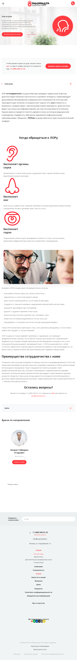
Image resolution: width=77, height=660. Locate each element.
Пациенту (38, 589)
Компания (38, 566)
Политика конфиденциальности (38, 592)
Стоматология (38, 562)
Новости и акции (38, 577)
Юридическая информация (38, 596)
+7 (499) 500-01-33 (40, 532)
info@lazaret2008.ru (40, 539)
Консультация (38, 554)
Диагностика (38, 557)
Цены (38, 584)
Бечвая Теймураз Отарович (19, 451)
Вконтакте (36, 608)
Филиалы (38, 581)
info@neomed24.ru (38, 396)
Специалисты (38, 570)
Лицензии (16, 654)
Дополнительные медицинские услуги (38, 560)
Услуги (38, 550)
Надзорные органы (31, 654)
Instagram (41, 608)
